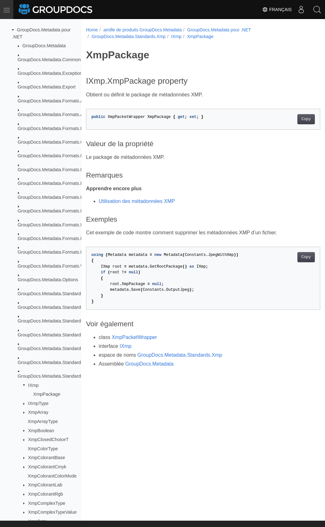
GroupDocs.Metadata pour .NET (219, 29)
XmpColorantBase (46, 457)
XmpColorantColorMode (52, 475)
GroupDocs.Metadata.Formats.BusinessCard (63, 128)
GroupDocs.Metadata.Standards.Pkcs (56, 348)
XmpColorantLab (45, 484)
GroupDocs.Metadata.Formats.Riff (52, 252)
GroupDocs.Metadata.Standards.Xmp (56, 376)
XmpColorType (43, 448)
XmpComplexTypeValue (52, 512)
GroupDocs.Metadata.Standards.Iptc (55, 334)
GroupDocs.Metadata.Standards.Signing (59, 362)
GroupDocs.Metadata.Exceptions (51, 73)
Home (92, 29)
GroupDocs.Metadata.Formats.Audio (55, 114)
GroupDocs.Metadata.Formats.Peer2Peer (60, 238)
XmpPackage (47, 394)
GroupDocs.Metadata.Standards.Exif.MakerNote (67, 320)
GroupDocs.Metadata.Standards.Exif (55, 307)
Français (277, 9)
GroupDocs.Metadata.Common (49, 59)
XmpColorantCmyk (47, 466)
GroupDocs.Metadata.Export (47, 86)
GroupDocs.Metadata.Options (48, 279)
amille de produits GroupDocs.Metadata (142, 29)
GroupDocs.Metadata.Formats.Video (55, 266)
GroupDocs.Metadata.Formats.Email (55, 183)
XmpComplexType (46, 503)
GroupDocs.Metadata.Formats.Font (54, 197)
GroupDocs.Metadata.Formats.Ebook (55, 169)
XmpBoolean (41, 430)
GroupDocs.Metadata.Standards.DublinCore (62, 293)
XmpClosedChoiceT (48, 439)
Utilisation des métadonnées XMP (137, 201)
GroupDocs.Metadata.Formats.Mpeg (55, 224)
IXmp (33, 385)
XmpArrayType (43, 421)
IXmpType (38, 403)
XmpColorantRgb (45, 494)
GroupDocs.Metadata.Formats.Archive (57, 100)
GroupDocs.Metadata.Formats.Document (59, 155)
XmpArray (38, 412)
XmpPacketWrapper (134, 337)
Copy (289, 119)
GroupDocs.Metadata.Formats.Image (55, 210)
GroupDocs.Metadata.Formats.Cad (53, 142)
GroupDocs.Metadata (44, 45)
